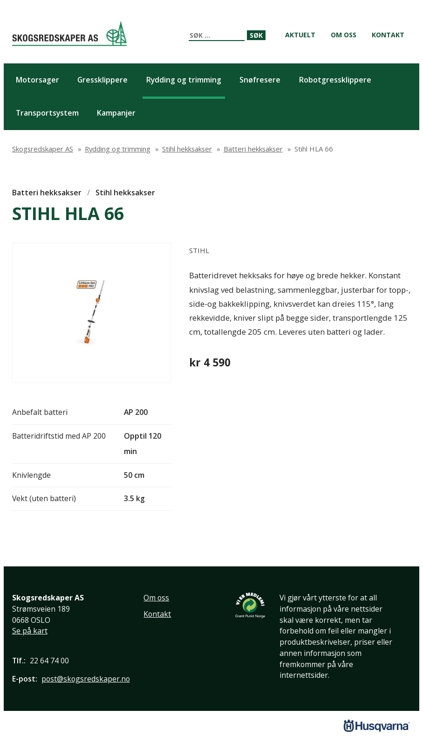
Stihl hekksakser (125, 192)
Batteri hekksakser (47, 192)
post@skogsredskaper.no (85, 679)
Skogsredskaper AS (69, 33)
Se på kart (30, 631)
